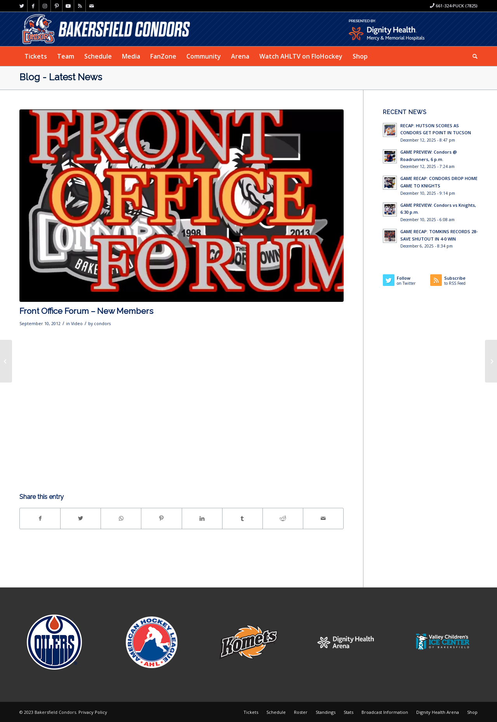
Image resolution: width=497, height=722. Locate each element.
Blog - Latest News (60, 77)
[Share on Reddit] (283, 518)
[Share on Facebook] (40, 518)
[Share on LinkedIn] (202, 518)
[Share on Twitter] (81, 518)
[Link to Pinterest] (56, 6)
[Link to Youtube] (68, 6)
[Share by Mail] (323, 518)
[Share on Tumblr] (242, 518)
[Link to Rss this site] (79, 6)
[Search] (472, 56)
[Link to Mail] (91, 6)
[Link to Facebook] (33, 6)
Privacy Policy (92, 712)
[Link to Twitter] (21, 6)
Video (77, 323)
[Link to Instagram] (44, 6)
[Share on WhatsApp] (121, 518)
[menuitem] (35, 56)
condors (102, 323)
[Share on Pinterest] (161, 518)
